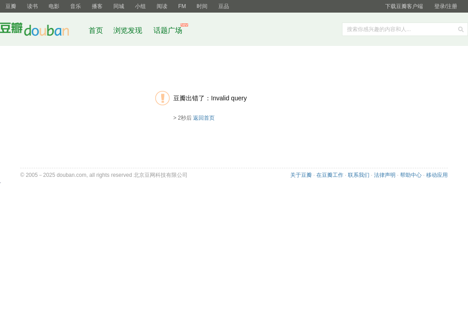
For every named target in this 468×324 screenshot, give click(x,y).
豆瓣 (10, 6)
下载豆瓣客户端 (404, 6)
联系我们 (358, 175)
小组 (140, 6)
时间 (202, 6)
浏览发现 (128, 30)
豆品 (223, 6)
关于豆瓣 (301, 175)
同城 (118, 6)
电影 (54, 6)
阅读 (162, 6)
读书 (32, 6)
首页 (96, 30)
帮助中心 (411, 175)
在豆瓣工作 (329, 175)
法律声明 (385, 175)
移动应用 (437, 175)
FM (182, 6)
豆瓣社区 (41, 31)
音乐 (75, 6)
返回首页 (204, 118)
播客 (97, 6)
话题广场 (167, 30)
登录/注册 (445, 6)
